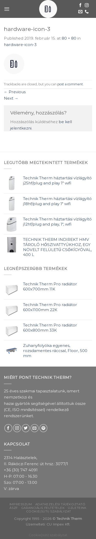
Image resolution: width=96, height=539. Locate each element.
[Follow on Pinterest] (43, 428)
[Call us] (87, 12)
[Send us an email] (80, 12)
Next (11, 98)
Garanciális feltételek (43, 508)
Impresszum (20, 504)
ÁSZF (13, 508)
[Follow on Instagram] (87, 5)
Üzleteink (77, 508)
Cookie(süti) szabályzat (48, 511)
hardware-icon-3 (20, 44)
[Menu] (7, 9)
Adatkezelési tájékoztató (60, 504)
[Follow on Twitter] (26, 428)
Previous (15, 91)
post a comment (70, 84)
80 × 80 (69, 38)
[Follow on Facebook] (80, 5)
